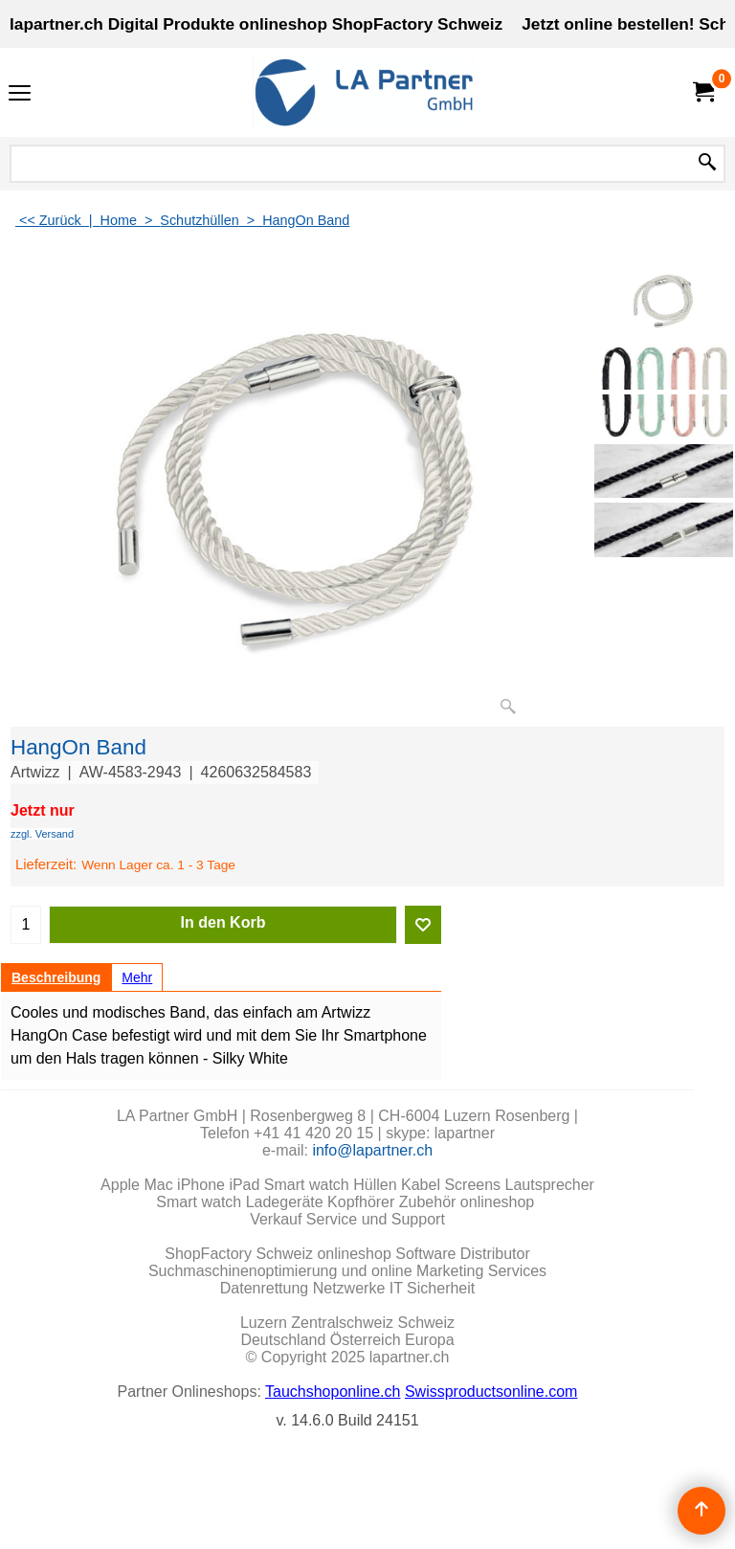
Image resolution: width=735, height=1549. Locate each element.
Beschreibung (55, 977)
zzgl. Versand (42, 834)
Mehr (137, 977)
